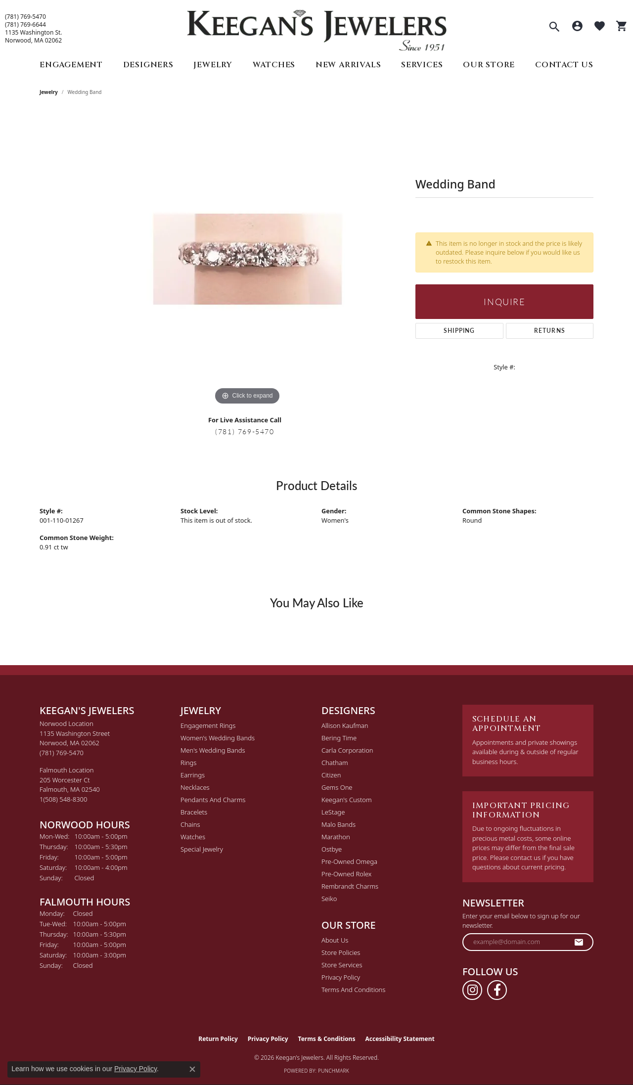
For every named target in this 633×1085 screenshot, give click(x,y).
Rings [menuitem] (188, 762)
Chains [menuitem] (190, 824)
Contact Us (564, 64)
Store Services (341, 964)
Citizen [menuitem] (331, 774)
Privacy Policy (340, 977)
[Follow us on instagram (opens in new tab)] (472, 990)
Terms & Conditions (327, 1039)
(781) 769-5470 (25, 17)
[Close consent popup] (192, 1069)
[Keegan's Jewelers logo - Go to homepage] (317, 28)
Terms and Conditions (353, 989)
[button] (554, 28)
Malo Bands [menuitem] (338, 824)
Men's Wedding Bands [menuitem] (213, 750)
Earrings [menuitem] (193, 774)
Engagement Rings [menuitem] (208, 725)
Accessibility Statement (399, 1039)
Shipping (459, 330)
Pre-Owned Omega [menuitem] (349, 861)
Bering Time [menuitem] (339, 737)
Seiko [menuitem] (329, 898)
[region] (247, 259)
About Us (334, 940)
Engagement (71, 64)
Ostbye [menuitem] (331, 849)
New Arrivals (348, 64)
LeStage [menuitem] (333, 812)
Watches (274, 64)
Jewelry (212, 64)
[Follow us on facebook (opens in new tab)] (497, 990)
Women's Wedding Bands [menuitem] (218, 737)
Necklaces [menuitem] (195, 787)
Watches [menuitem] (193, 836)
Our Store (489, 64)
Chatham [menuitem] (334, 762)
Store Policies (340, 952)
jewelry (49, 92)
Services (422, 64)
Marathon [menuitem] (335, 836)
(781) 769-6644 (25, 25)
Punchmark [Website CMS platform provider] (333, 1070)
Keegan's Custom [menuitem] (346, 799)
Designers (148, 64)
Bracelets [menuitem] (194, 812)
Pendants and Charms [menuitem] (213, 799)
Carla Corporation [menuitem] (347, 750)
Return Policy (218, 1039)
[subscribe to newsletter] (579, 942)
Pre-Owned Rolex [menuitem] (346, 873)
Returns (549, 330)
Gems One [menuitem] (337, 787)
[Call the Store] (62, 752)
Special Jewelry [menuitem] (202, 849)
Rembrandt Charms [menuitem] (349, 886)
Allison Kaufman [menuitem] (344, 725)
